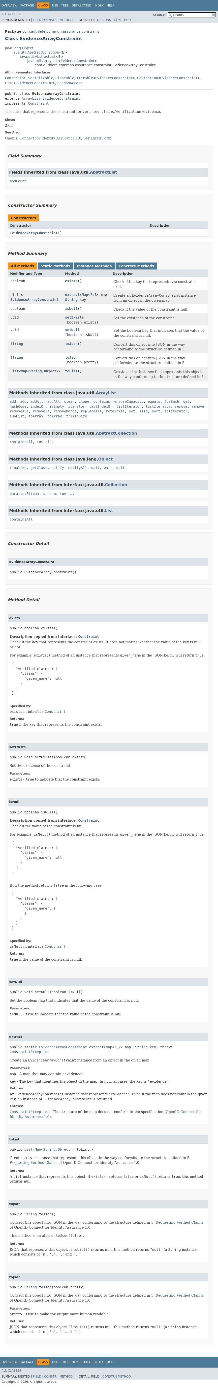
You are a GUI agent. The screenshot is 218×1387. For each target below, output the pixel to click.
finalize (18, 468)
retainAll (115, 411)
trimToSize (76, 416)
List (9, 83)
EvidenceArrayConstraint (34, 233)
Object (50, 371)
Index (99, 5)
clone (84, 401)
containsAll (21, 442)
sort (156, 411)
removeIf (41, 411)
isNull (71, 309)
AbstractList (103, 172)
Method (66, 20)
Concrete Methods (136, 266)
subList (17, 416)
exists (71, 281)
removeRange (65, 411)
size (143, 411)
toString (45, 442)
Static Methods (55, 266)
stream (49, 494)
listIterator (128, 406)
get (186, 401)
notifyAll (77, 468)
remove (181, 406)
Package (27, 5)
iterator (76, 406)
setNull (72, 330)
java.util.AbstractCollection (35, 52)
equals (154, 401)
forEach (171, 401)
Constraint (15, 78)
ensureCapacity (129, 401)
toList (71, 371)
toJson (71, 344)
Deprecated (82, 5)
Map (85, 295)
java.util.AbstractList (38, 57)
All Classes (11, 14)
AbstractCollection (116, 433)
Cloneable (64, 78)
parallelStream (24, 494)
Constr (50, 20)
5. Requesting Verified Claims (177, 1222)
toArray (36, 416)
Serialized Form (97, 138)
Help (110, 5)
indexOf (38, 406)
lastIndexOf (100, 406)
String (71, 300)
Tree (65, 5)
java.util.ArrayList (42, 61)
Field (37, 20)
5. (184, 349)
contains (101, 401)
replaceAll (91, 411)
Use (55, 5)
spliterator (175, 411)
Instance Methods (94, 266)
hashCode (18, 406)
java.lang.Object (19, 48)
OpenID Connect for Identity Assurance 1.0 (43, 138)
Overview (9, 5)
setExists (74, 317)
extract (72, 295)
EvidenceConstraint (77, 61)
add (13, 401)
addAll (37, 401)
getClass (39, 468)
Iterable (84, 78)
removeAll (19, 411)
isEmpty (56, 406)
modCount (18, 181)
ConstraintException (29, 1052)
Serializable (40, 78)
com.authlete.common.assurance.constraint (60, 31)
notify (58, 468)
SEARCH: (159, 15)
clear (69, 401)
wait (95, 468)
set (132, 411)
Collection (147, 78)
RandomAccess (69, 83)
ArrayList (31, 98)
